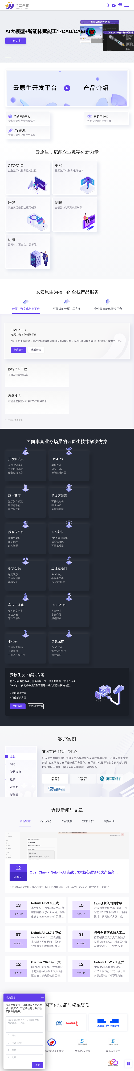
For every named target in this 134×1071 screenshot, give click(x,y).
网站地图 (74, 1066)
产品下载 (67, 982)
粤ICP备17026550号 (108, 1055)
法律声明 (59, 1066)
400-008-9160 (67, 1002)
